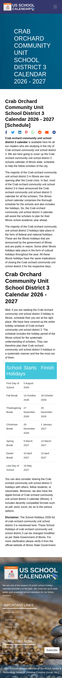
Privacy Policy (12, 627)
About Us (9, 612)
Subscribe (52, 650)
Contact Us (10, 619)
